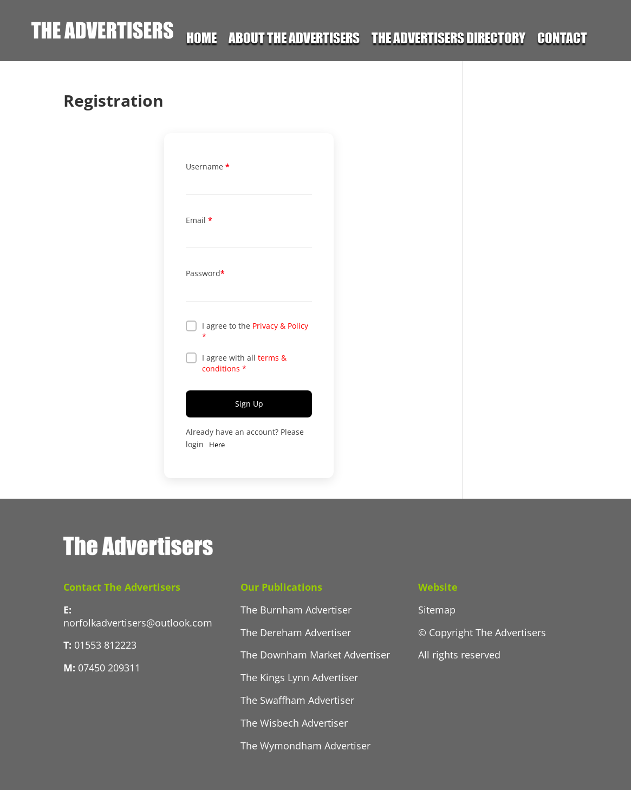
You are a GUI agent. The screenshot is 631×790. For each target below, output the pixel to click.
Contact (562, 39)
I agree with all (244, 363)
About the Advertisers (294, 39)
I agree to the (255, 331)
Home (201, 39)
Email (199, 220)
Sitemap (437, 609)
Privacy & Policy (280, 326)
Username (208, 166)
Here (217, 444)
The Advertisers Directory (448, 39)
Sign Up (249, 404)
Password (205, 273)
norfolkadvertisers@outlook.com (137, 622)
